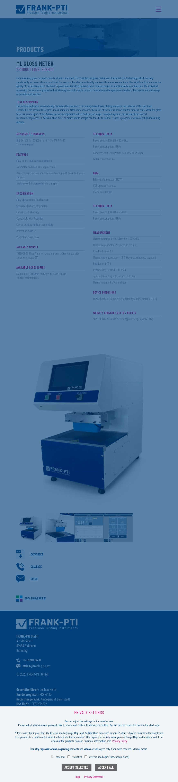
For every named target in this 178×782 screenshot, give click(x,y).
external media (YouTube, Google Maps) (109, 757)
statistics (77, 757)
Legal (77, 777)
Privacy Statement (93, 777)
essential (60, 757)
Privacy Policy (119, 741)
